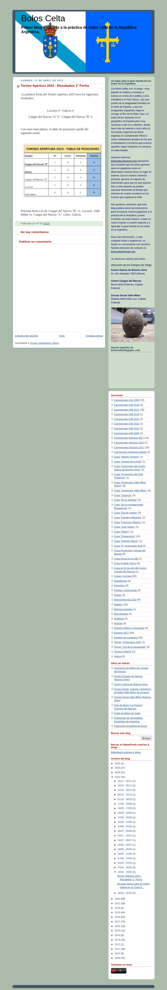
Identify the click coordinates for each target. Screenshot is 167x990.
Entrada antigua (94, 336)
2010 (118, 953)
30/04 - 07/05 (125, 863)
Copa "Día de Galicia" (125, 512)
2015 (118, 930)
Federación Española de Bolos (130, 726)
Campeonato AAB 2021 (126, 419)
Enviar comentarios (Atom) (44, 343)
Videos (117, 656)
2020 (118, 908)
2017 (118, 921)
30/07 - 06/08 (125, 831)
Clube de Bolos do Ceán (127, 713)
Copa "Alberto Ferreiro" (126, 457)
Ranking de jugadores (126, 637)
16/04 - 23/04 (125, 872)
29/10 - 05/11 (125, 785)
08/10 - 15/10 (125, 794)
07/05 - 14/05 (125, 858)
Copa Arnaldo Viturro (125, 563)
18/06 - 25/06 (125, 849)
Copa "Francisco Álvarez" (127, 522)
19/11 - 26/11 (125, 781)
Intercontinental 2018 (125, 599)
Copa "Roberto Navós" (126, 541)
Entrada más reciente (26, 336)
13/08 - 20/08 (125, 826)
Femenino (119, 585)
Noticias (118, 623)
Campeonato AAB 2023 (126, 428)
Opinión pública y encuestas (129, 628)
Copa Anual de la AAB (126, 558)
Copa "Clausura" (123, 495)
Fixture (118, 595)
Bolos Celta (43, 18)
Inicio (62, 336)
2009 (118, 958)
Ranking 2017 (121, 633)
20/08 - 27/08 (125, 822)
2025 (118, 768)
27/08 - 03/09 (125, 817)
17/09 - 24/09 (125, 804)
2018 (118, 917)
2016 (118, 926)
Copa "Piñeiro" (122, 531)
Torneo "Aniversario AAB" (127, 642)
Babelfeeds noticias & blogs (126, 752)
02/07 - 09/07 (125, 840)
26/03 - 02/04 (125, 893)
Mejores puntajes (123, 609)
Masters (118, 604)
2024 (118, 772)
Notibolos (119, 618)
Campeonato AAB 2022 (126, 423)
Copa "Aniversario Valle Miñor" (130, 490)
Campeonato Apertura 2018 (129, 442)
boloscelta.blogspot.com (124, 161)
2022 (118, 899)
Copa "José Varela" (124, 527)
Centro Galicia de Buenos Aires (131, 684)
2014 (118, 935)
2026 (118, 763)
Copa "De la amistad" (125, 500)
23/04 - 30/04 (125, 867)
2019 (118, 912)
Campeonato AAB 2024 (126, 433)
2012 (118, 944)
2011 (118, 949)
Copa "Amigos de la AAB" (128, 461)
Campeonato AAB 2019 (126, 414)
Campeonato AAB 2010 (126, 405)
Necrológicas (121, 614)
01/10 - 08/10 (125, 799)
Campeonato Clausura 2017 (129, 447)
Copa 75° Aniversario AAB (128, 546)
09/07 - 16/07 (125, 835)
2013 (118, 939)
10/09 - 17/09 (125, 808)
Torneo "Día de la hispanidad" (130, 647)
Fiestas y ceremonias (125, 590)
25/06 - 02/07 (125, 845)
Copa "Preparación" (124, 536)
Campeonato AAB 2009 (126, 400)
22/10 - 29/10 (125, 790)
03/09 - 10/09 (125, 813)
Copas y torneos (123, 576)
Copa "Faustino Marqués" (128, 517)
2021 (118, 903)
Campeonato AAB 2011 (126, 409)
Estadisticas (120, 581)
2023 (118, 777)
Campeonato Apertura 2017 (129, 438)
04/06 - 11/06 (125, 854)
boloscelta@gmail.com (123, 251)
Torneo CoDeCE (123, 651)
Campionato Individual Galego (130, 452)
